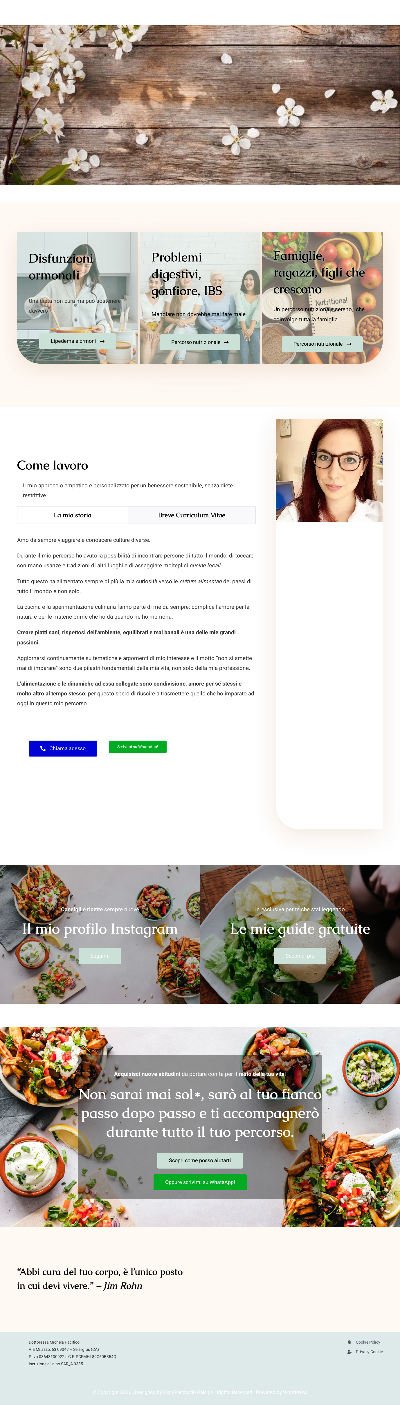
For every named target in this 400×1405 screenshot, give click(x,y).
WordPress (295, 1392)
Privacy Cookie (369, 1352)
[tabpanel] (136, 625)
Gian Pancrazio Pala (185, 1392)
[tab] (72, 515)
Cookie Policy (368, 1342)
